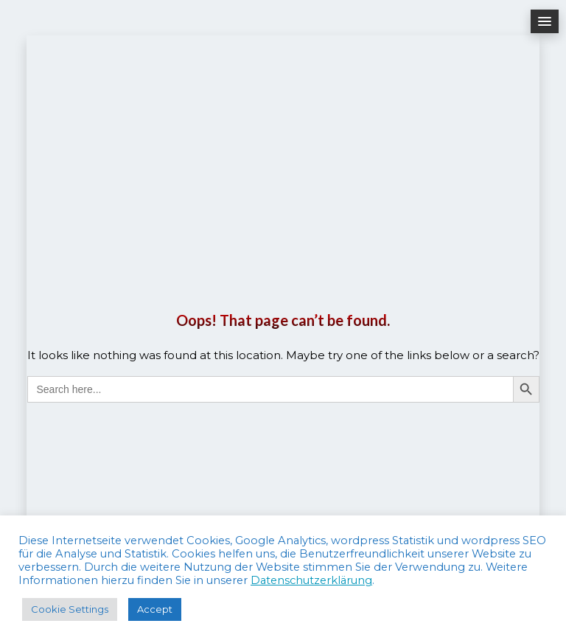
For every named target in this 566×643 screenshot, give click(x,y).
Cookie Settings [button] (69, 609)
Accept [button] (154, 609)
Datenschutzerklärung (311, 580)
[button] (545, 21)
